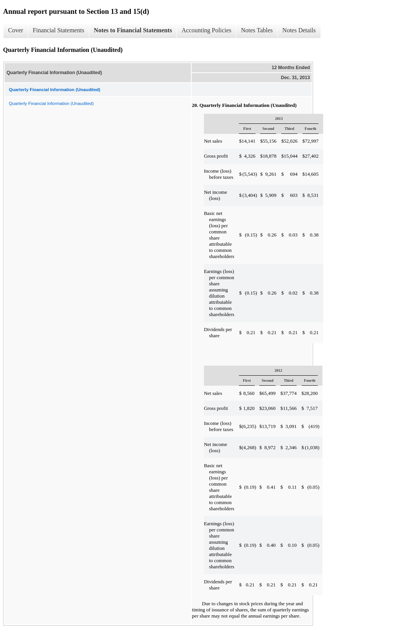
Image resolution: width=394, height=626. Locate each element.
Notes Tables (257, 30)
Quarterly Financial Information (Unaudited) (51, 103)
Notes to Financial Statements (133, 30)
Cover (15, 30)
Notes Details (299, 30)
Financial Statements (58, 30)
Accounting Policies (206, 30)
